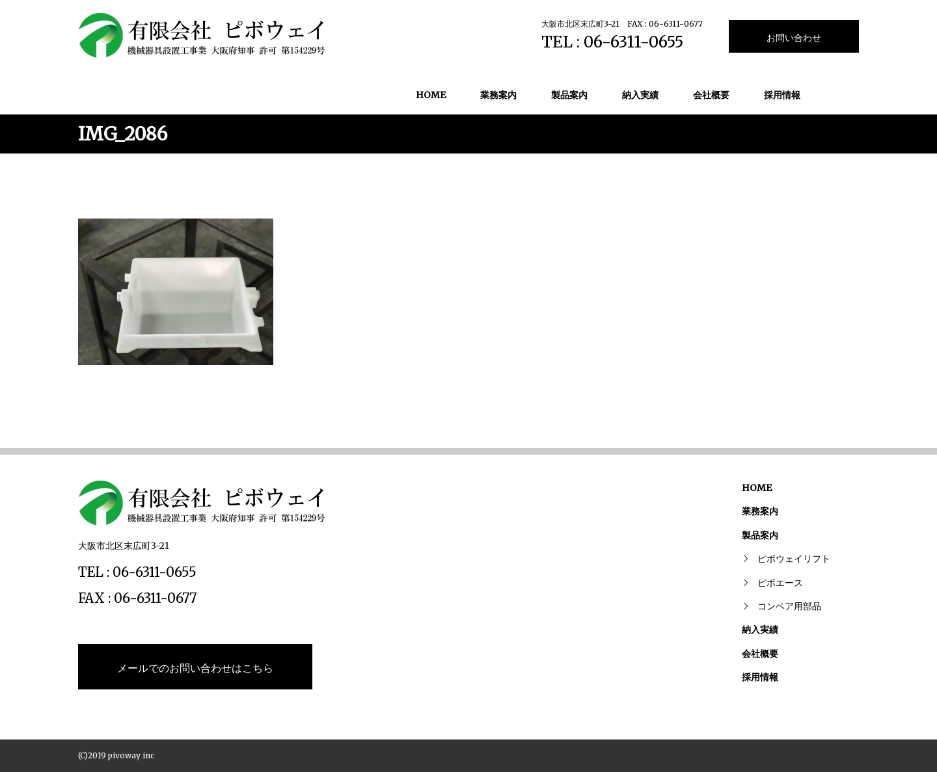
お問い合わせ (794, 38)
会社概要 (711, 95)
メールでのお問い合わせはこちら (195, 667)
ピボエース (780, 583)
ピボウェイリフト (793, 559)
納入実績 (640, 95)
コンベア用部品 (789, 606)
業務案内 (498, 95)
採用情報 (782, 95)
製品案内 (569, 95)
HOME (431, 95)
